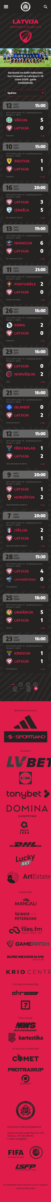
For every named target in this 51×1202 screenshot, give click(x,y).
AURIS (32, 1188)
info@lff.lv (21, 1139)
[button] (25, 93)
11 (29, 688)
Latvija (21, 128)
